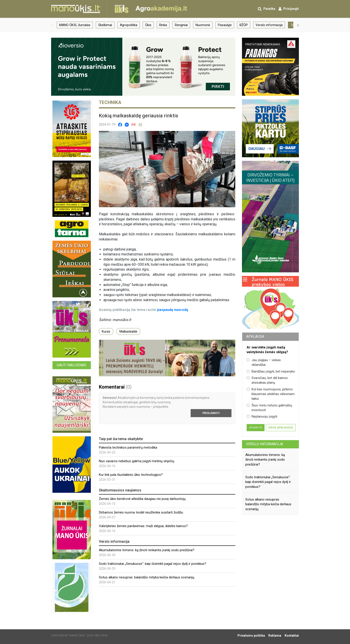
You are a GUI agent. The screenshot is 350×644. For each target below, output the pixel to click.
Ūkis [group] (148, 25)
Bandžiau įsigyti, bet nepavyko (271, 371)
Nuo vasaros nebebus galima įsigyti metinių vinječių (136, 461)
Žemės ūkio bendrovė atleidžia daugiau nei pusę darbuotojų (142, 499)
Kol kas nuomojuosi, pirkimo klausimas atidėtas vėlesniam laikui (271, 394)
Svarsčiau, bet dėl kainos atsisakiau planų (267, 380)
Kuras (106, 331)
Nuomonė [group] (203, 25)
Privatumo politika (251, 635)
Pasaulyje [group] (225, 25)
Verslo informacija (264, 444)
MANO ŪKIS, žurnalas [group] (74, 25)
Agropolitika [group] (128, 25)
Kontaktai (292, 635)
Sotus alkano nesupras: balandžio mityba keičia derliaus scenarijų (146, 577)
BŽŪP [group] (244, 25)
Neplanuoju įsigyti (262, 416)
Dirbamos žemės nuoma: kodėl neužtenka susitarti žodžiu (141, 512)
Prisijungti (211, 413)
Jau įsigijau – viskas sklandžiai (264, 362)
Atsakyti (255, 427)
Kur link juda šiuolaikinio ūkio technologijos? (131, 475)
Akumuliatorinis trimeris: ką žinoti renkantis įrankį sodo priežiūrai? (146, 550)
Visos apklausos (280, 427)
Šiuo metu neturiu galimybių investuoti (269, 407)
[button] (52, 25)
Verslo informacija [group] (269, 25)
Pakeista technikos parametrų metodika (128, 447)
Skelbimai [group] (105, 25)
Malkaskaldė (128, 331)
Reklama (274, 635)
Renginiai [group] (181, 25)
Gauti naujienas (71, 365)
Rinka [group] (163, 25)
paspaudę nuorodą (172, 310)
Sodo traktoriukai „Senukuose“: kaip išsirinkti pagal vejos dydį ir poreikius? (152, 564)
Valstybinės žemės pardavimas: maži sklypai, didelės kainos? (143, 526)
